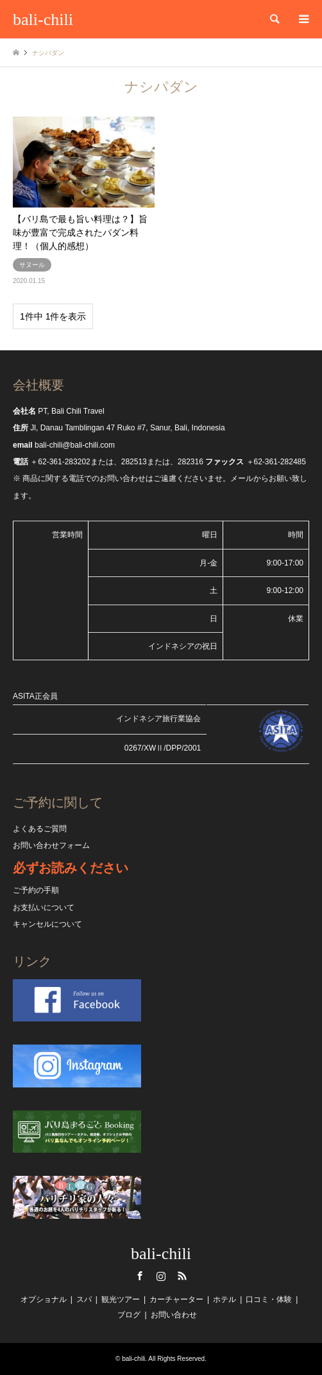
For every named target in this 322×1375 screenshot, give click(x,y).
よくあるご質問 (40, 828)
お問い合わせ (174, 1314)
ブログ (128, 1314)
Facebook (139, 1275)
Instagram (161, 1275)
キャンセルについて (47, 924)
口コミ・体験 (269, 1299)
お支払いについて (43, 907)
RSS (182, 1275)
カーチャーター (176, 1299)
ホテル (224, 1299)
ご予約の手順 (36, 890)
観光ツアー (120, 1299)
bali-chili (161, 1253)
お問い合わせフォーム (51, 845)
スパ (84, 1299)
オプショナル (44, 1299)
